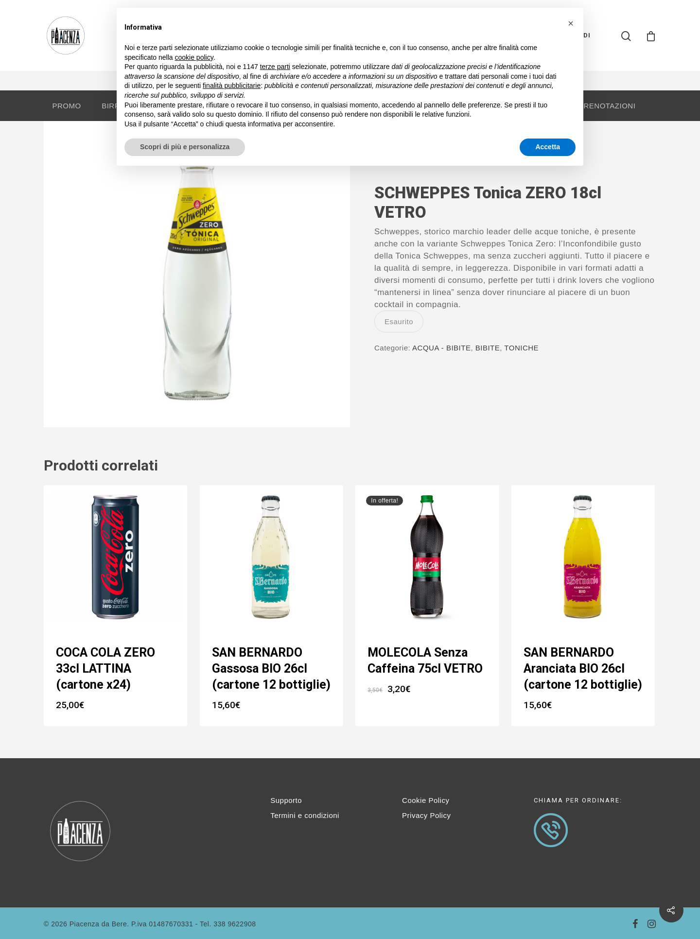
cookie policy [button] (194, 57)
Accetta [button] (547, 147)
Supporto (286, 800)
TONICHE (521, 348)
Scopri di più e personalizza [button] (184, 147)
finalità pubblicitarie (232, 85)
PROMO (66, 106)
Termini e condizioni (304, 815)
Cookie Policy (425, 800)
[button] (570, 23)
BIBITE (487, 348)
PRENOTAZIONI (606, 106)
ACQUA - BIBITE (441, 348)
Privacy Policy (426, 815)
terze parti (275, 66)
